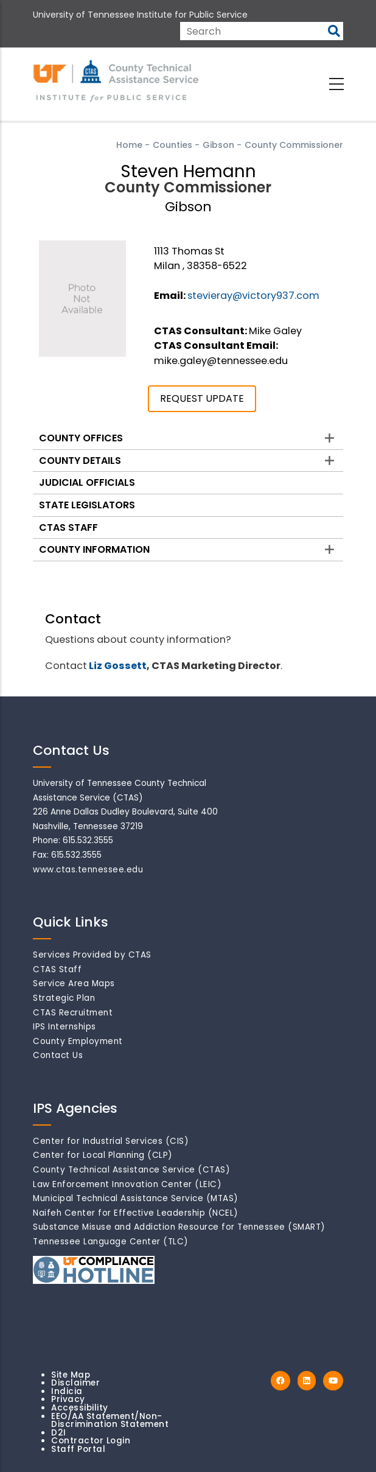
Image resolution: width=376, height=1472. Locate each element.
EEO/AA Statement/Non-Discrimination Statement (110, 1421)
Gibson (218, 145)
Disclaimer (75, 1383)
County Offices (81, 438)
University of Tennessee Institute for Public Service (140, 15)
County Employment (78, 1041)
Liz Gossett (118, 666)
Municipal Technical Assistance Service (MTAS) (135, 1198)
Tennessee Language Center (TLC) (111, 1241)
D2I (58, 1433)
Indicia (67, 1391)
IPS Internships (64, 1026)
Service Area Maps (74, 983)
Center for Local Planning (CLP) (103, 1155)
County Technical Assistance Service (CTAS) (131, 1170)
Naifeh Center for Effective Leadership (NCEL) (135, 1213)
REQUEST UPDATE (202, 398)
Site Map (70, 1375)
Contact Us (58, 1055)
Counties (172, 145)
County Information (94, 549)
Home (129, 145)
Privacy (68, 1399)
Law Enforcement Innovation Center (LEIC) (127, 1184)
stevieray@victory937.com (253, 296)
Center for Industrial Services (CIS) (111, 1141)
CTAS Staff (68, 527)
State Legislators (87, 505)
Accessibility (79, 1408)
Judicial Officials (87, 482)
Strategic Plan (64, 998)
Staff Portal (78, 1449)
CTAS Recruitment (73, 1012)
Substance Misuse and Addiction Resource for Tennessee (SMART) (179, 1227)
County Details (80, 461)
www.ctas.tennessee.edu (88, 869)
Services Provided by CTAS (92, 955)
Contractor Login (90, 1440)
